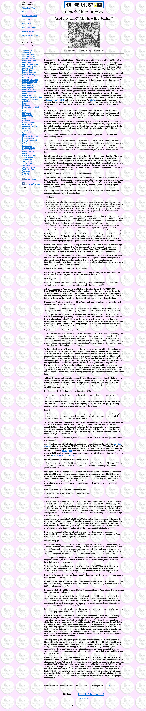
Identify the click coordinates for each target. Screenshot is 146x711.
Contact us (26, 93)
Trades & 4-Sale (28, 169)
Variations (26, 171)
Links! (24, 134)
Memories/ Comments (30, 136)
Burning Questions (29, 72)
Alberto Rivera (27, 51)
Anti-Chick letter (28, 54)
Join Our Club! (27, 19)
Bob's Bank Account (29, 66)
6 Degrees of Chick (29, 155)
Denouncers (26, 103)
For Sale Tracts (27, 117)
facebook (25, 111)
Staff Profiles (27, 159)
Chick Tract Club (28, 84)
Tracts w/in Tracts (29, 167)
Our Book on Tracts (29, 16)
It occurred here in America (63, 455)
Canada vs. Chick (28, 76)
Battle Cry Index (28, 62)
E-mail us (25, 109)
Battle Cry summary (29, 60)
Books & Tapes (27, 70)
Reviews (25, 153)
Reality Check (27, 150)
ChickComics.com (73, 707)
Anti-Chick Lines (28, 56)
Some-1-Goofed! (28, 157)
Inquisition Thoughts (30, 126)
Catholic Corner (28, 74)
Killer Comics (27, 132)
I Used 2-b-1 (26, 128)
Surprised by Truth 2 (55, 100)
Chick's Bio (26, 78)
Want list (25, 173)
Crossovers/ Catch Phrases (32, 97)
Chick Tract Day (28, 86)
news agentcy (67, 451)
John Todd (26, 130)
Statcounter (84, 699)
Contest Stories (27, 95)
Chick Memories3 (91, 694)
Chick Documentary (29, 12)
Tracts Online (27, 165)
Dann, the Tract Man (30, 99)
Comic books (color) (29, 91)
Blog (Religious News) (30, 64)
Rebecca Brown (28, 152)
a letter (93, 100)
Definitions (26, 101)
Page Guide (26, 142)
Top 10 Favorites (28, 163)
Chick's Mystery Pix (29, 82)
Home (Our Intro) (28, 122)
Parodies (25, 144)
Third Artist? (27, 161)
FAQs (24, 119)
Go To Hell (26, 120)
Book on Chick (27, 68)
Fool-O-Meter (27, 115)
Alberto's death (27, 52)
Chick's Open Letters (30, 80)
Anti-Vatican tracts (29, 58)
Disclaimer (26, 105)
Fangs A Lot (26, 113)
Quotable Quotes (28, 148)
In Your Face (27, 124)
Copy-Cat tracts (28, 89)
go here (107, 685)
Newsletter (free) (28, 138)
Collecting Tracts (28, 87)
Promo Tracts (27, 146)
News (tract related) (29, 140)
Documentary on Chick (30, 107)
